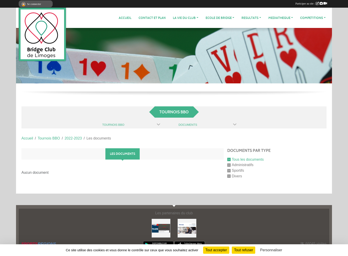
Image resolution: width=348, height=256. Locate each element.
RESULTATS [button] (249, 18)
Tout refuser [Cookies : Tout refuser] (243, 250)
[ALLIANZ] (187, 228)
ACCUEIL (125, 18)
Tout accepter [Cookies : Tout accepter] (216, 250)
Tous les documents (248, 159)
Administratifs (242, 165)
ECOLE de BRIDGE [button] (219, 18)
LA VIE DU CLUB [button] (184, 18)
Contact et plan (152, 18)
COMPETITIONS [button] (311, 18)
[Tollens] (161, 228)
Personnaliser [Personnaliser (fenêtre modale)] (271, 250)
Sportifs (238, 170)
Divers (237, 176)
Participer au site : (311, 3)
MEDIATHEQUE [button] (279, 18)
